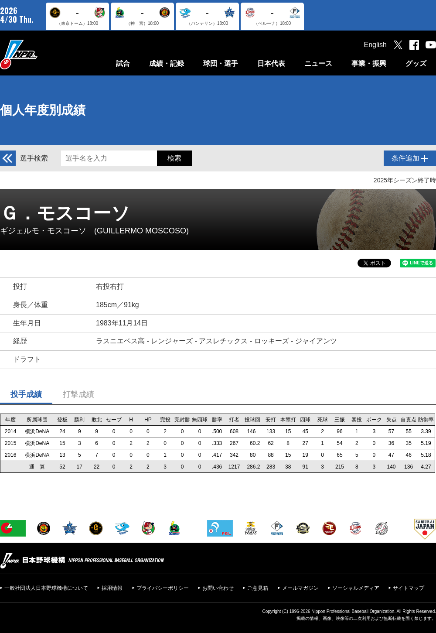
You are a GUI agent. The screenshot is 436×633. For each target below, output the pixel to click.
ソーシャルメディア (355, 588)
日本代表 (271, 63)
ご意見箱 (257, 588)
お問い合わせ (218, 588)
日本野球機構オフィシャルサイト (40, 54)
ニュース (318, 63)
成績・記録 (166, 63)
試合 (123, 63)
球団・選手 (220, 63)
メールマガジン (300, 588)
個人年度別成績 (42, 110)
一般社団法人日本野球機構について (46, 588)
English (375, 44)
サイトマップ (408, 588)
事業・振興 (368, 63)
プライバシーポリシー (162, 588)
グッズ (415, 63)
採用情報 (112, 588)
